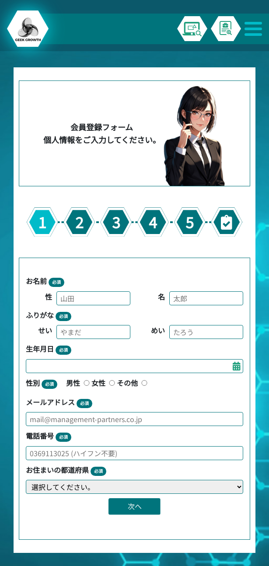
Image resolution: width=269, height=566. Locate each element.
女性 (104, 382)
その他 (133, 382)
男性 (78, 382)
